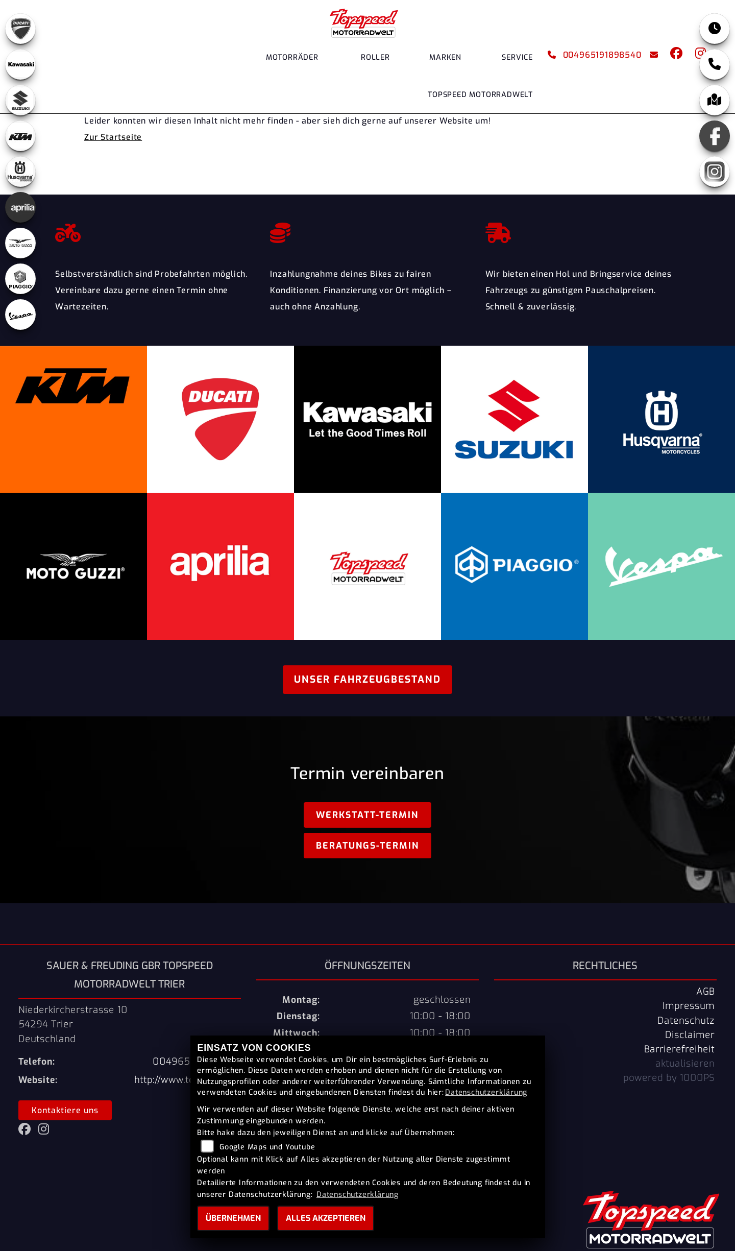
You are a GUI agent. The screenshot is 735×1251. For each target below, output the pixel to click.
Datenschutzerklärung (486, 1092)
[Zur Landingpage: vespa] (20, 314)
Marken (445, 57)
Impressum (689, 1006)
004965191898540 (595, 55)
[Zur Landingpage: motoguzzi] (20, 243)
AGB (705, 991)
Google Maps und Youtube (267, 1147)
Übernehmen (233, 1218)
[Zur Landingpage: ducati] (20, 28)
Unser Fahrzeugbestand (367, 679)
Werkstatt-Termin (367, 815)
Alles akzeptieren (325, 1218)
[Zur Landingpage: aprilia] (20, 207)
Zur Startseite (113, 137)
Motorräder (292, 57)
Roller (375, 57)
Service (517, 57)
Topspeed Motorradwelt (480, 95)
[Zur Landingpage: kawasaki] (20, 64)
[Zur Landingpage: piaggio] (20, 278)
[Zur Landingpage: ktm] (20, 136)
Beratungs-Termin (367, 845)
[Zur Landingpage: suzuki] (20, 100)
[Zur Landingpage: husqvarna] (20, 171)
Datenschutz (686, 1021)
